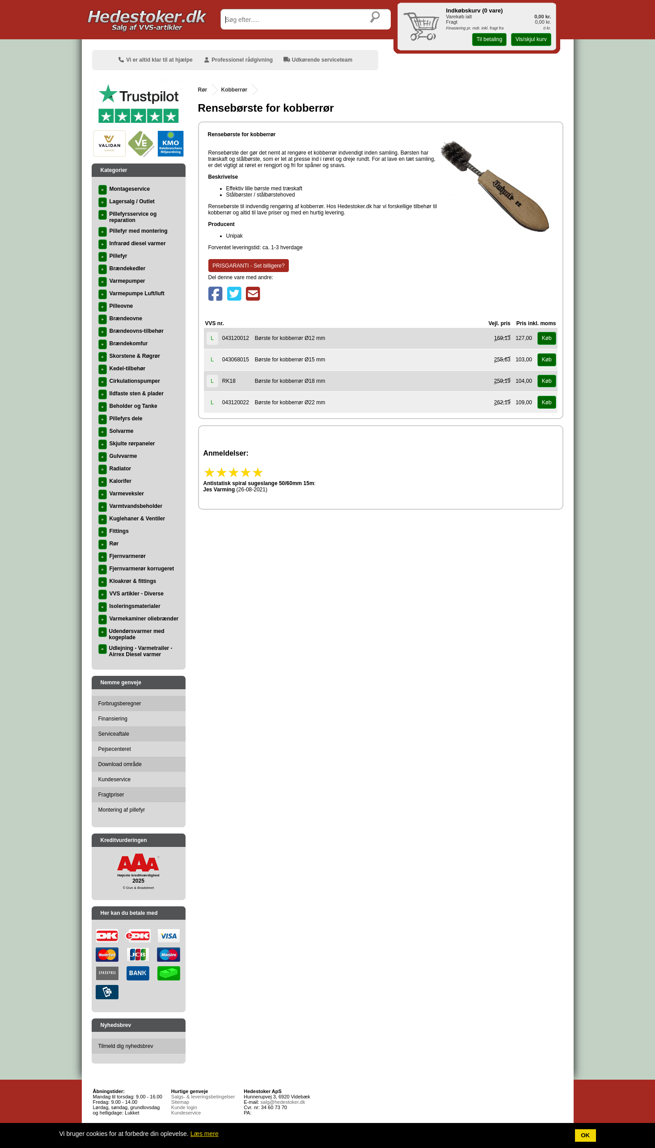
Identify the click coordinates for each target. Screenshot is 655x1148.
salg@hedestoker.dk (283, 1102)
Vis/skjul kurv (531, 39)
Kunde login (184, 1107)
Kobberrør (234, 90)
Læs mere (204, 1133)
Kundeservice (186, 1112)
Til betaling (490, 39)
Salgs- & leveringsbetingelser (203, 1096)
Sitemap (180, 1102)
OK (585, 1135)
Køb (547, 338)
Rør (202, 90)
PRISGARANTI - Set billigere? (248, 266)
